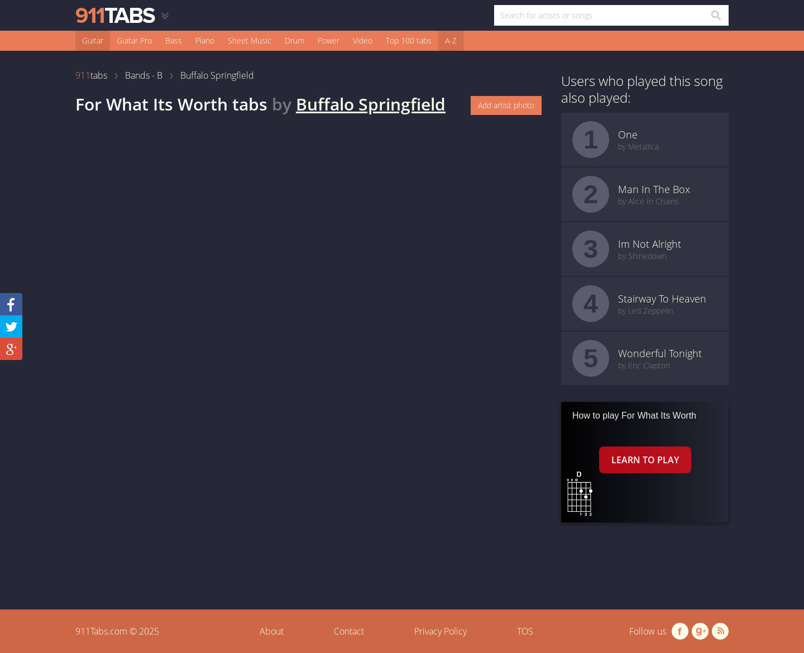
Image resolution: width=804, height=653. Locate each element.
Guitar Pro (134, 40)
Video (362, 40)
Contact (349, 631)
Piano (204, 40)
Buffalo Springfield (371, 104)
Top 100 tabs (409, 40)
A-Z (451, 40)
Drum (294, 40)
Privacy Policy (440, 631)
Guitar (92, 40)
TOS (525, 631)
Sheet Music (249, 40)
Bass (173, 40)
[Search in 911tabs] (715, 15)
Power (328, 40)
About (272, 631)
